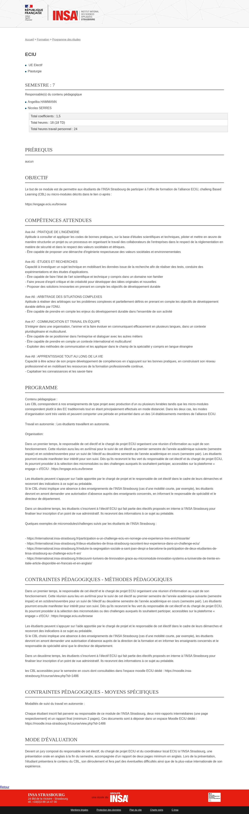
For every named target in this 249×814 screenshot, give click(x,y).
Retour (4, 787)
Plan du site (136, 810)
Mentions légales (79, 810)
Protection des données (109, 810)
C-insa (175, 810)
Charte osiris (156, 810)
